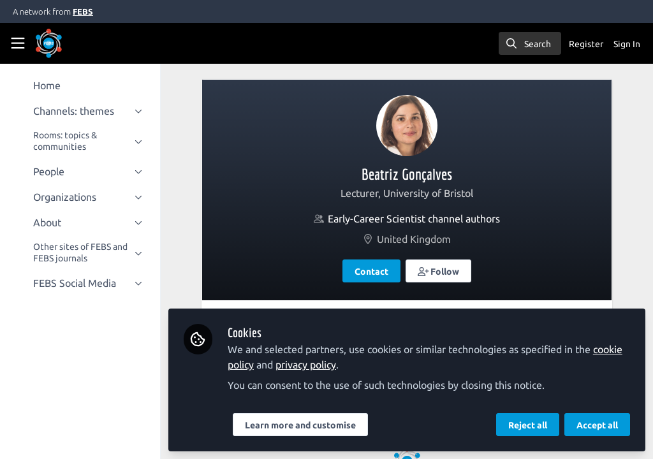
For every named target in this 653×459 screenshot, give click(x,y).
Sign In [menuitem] (626, 44)
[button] (440, 270)
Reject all (527, 425)
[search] (530, 43)
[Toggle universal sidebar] (18, 43)
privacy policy (308, 364)
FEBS (83, 11)
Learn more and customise (302, 425)
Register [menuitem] (586, 44)
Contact (373, 271)
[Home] (66, 43)
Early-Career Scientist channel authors (415, 218)
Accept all (597, 425)
